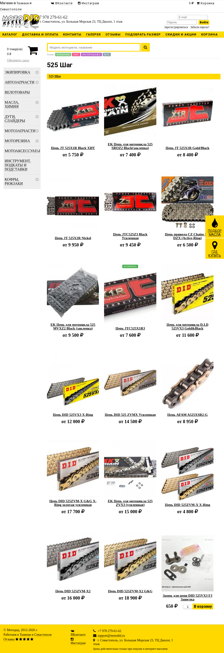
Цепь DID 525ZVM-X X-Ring (187, 505)
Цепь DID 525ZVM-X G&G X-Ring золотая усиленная (72, 503)
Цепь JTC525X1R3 (130, 328)
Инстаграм (78, 643)
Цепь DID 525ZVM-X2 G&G (130, 591)
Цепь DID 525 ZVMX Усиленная (130, 415)
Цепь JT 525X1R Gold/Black (188, 148)
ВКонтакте (78, 634)
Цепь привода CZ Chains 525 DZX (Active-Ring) (187, 236)
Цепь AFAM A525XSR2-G (187, 415)
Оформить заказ (18, 60)
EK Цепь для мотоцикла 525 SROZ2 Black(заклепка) (130, 146)
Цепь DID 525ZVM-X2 (73, 591)
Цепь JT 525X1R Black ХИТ (73, 148)
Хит (76, 54)
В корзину (203, 606)
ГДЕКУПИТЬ (214, 249)
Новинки (63, 54)
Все (106, 54)
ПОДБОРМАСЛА (215, 227)
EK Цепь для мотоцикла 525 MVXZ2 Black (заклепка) (73, 326)
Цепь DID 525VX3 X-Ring (73, 415)
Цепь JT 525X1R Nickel (73, 238)
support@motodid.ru (111, 635)
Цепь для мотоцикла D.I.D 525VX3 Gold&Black (187, 326)
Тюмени (25, 634)
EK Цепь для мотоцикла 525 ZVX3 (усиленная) (130, 503)
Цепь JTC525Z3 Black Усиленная (130, 236)
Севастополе (43, 634)
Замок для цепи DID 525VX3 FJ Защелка (187, 597)
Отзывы (9, 639)
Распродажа (91, 54)
